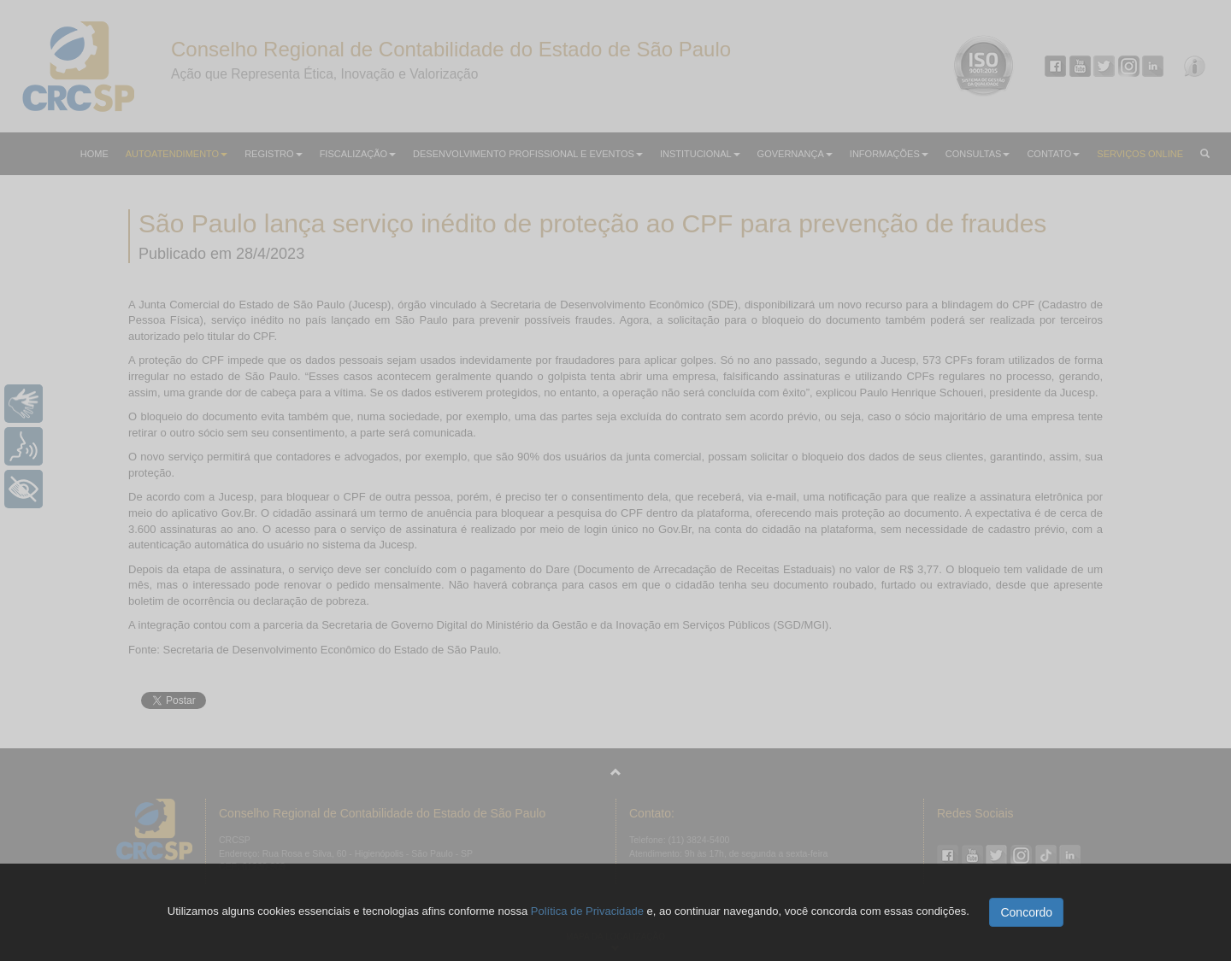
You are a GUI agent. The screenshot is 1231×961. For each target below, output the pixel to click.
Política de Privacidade (587, 911)
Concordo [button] (1026, 912)
